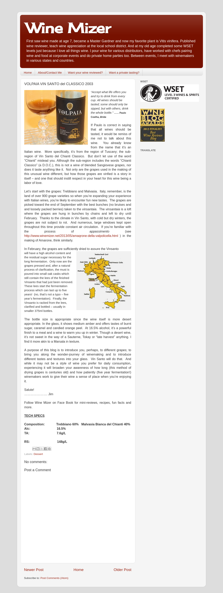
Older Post (122, 570)
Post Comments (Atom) (54, 578)
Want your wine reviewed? (85, 72)
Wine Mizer (68, 28)
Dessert (38, 454)
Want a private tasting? (124, 72)
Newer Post (34, 570)
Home (28, 72)
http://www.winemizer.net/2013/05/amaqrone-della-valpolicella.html (71, 235)
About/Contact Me (50, 72)
